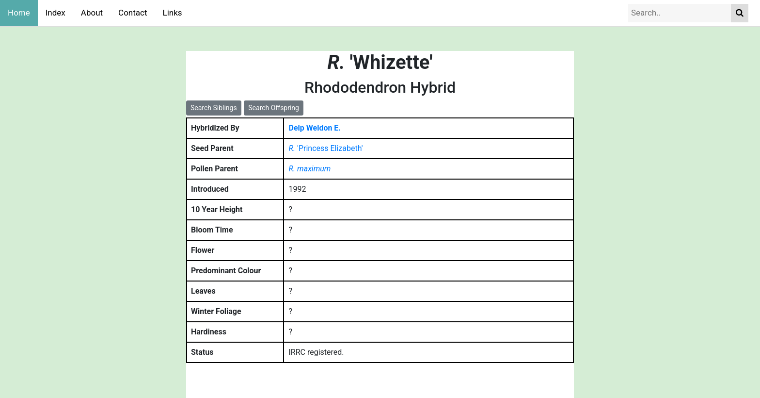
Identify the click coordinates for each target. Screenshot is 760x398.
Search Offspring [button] (273, 108)
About (92, 12)
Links (172, 12)
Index (55, 12)
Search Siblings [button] (213, 108)
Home (19, 12)
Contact (132, 12)
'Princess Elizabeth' (326, 148)
